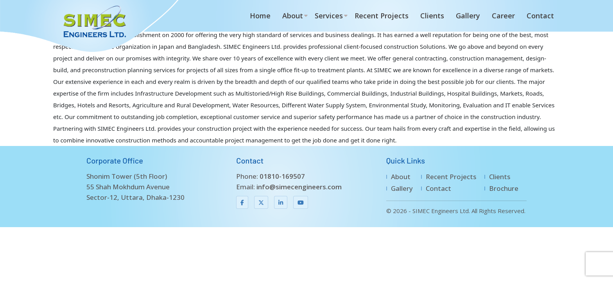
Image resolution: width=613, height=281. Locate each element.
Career (503, 15)
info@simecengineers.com (299, 186)
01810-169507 (282, 176)
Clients (432, 15)
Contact (540, 15)
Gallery (468, 15)
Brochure (503, 188)
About (292, 15)
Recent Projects (382, 15)
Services (329, 15)
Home (260, 15)
